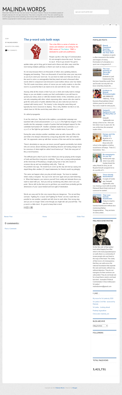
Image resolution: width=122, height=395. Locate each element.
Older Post (80, 216)
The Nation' (65, 49)
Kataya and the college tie (109, 135)
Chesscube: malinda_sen (101, 314)
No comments (12, 50)
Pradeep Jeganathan (99, 311)
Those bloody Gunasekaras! (108, 176)
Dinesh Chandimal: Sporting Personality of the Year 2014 (108, 49)
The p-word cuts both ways (42, 39)
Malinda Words (24, 9)
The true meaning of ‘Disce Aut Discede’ (107, 71)
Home (45, 216)
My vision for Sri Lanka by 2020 (103, 298)
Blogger (75, 388)
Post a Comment (10, 228)
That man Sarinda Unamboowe (107, 197)
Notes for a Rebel (13, 46)
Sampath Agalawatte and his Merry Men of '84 (109, 113)
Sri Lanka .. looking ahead (101, 307)
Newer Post (8, 216)
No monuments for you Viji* (109, 155)
